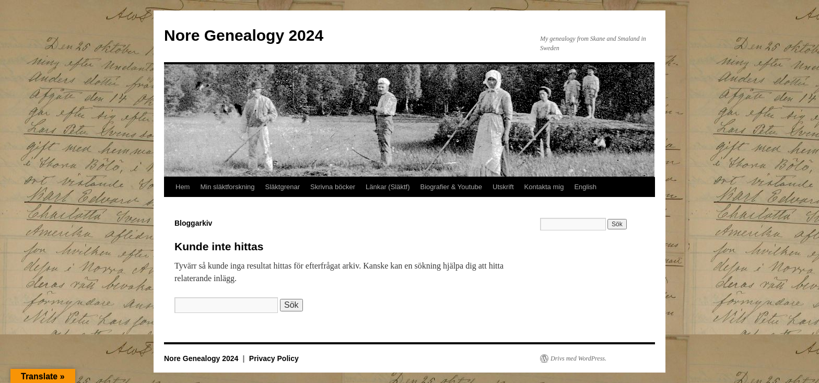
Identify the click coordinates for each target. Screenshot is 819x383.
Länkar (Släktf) (388, 187)
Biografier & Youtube (451, 187)
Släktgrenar (282, 187)
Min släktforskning (227, 187)
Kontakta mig (544, 187)
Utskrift (503, 187)
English (585, 187)
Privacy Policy (274, 358)
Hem (183, 187)
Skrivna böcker (332, 187)
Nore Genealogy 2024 (243, 35)
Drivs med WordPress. (578, 358)
